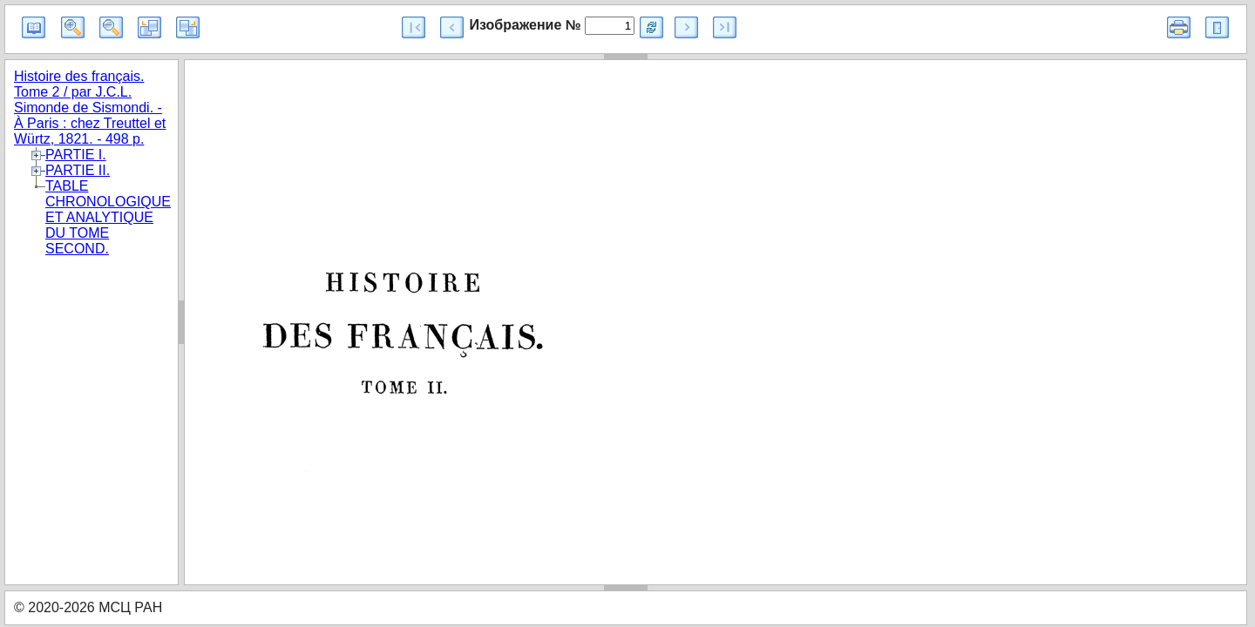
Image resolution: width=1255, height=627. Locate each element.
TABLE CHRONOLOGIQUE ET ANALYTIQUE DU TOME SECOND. (108, 217)
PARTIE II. (77, 170)
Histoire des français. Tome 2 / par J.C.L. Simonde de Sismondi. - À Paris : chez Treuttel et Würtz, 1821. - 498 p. (90, 107)
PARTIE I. (75, 154)
